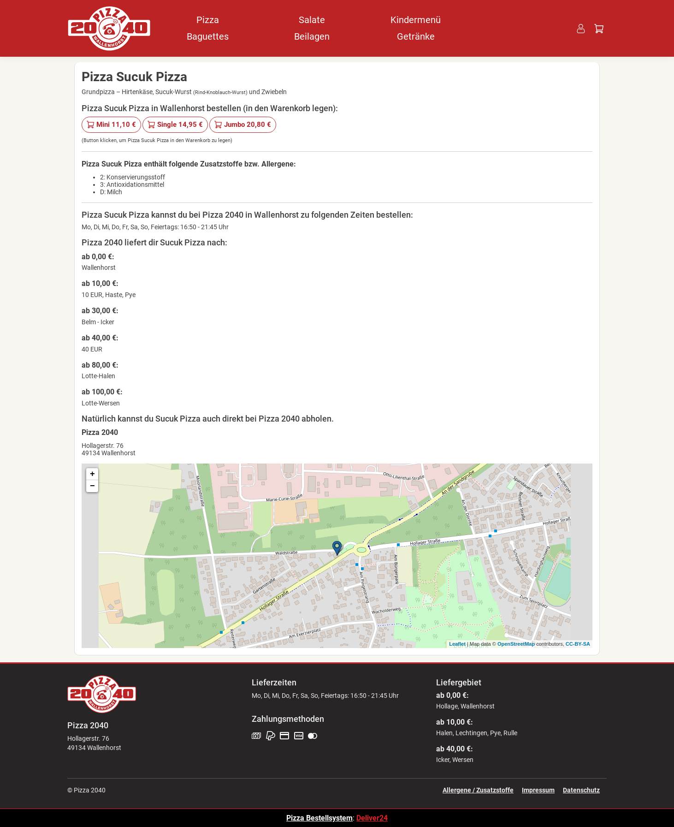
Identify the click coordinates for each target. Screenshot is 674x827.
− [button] (92, 486)
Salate (312, 19)
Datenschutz (581, 790)
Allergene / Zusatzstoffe (478, 790)
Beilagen (312, 36)
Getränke (416, 36)
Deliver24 (372, 818)
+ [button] (92, 474)
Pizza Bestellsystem (319, 818)
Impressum (538, 790)
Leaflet (457, 644)
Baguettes (208, 36)
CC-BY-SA (578, 644)
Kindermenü (415, 19)
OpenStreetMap (516, 644)
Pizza (207, 19)
